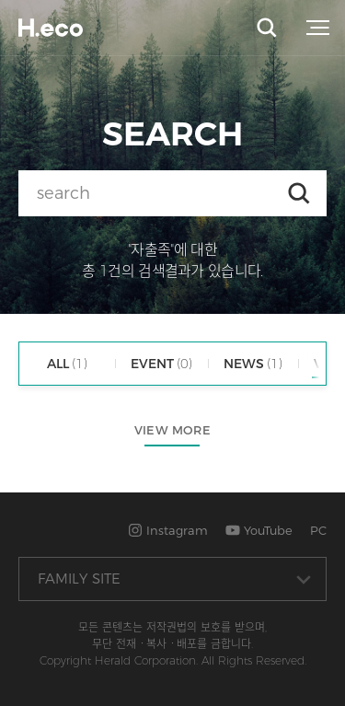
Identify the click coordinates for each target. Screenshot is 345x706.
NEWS (253, 363)
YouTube (259, 530)
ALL (67, 363)
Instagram (168, 530)
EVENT (161, 363)
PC (318, 530)
